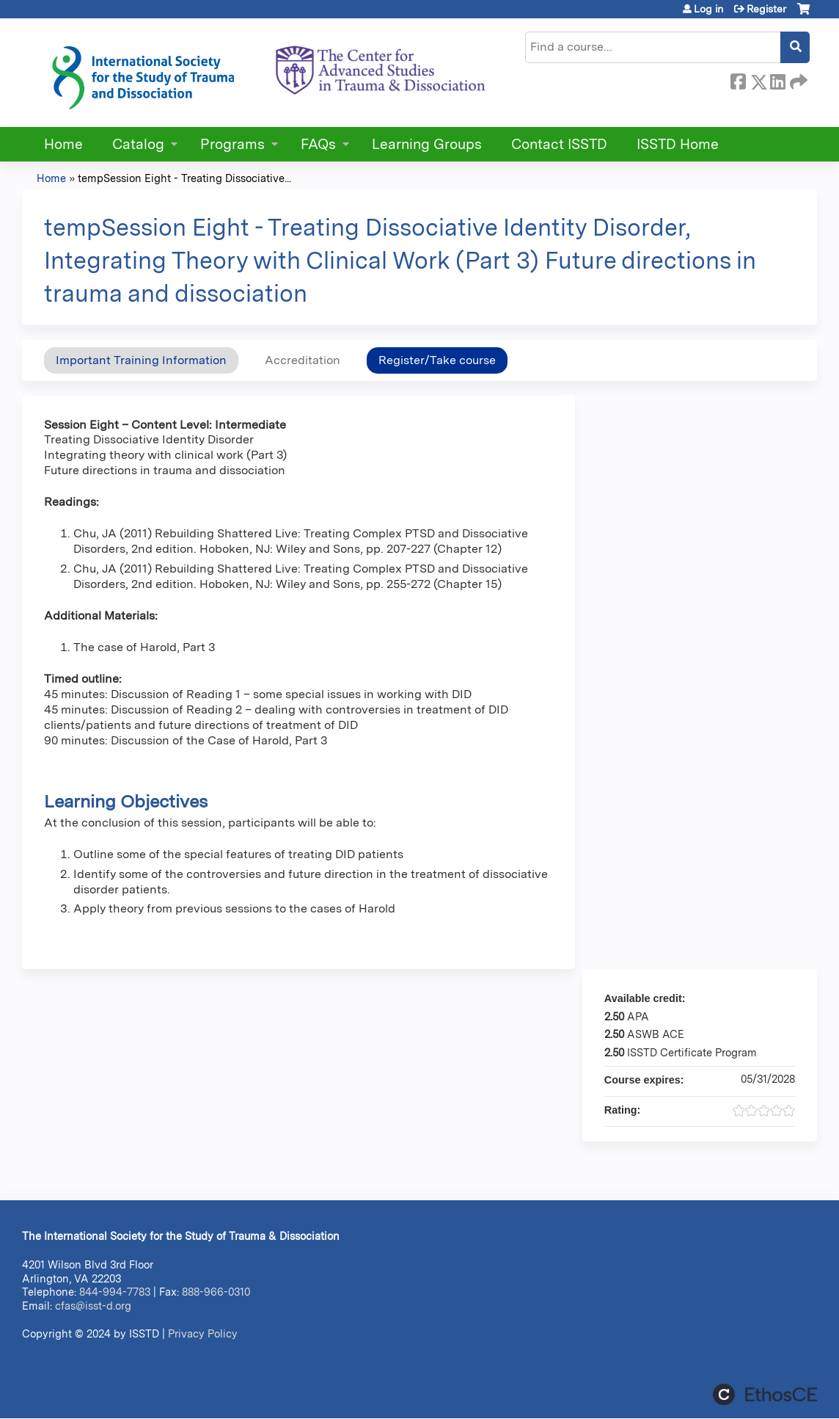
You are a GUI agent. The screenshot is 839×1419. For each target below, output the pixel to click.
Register (766, 9)
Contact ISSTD (559, 144)
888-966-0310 (216, 1291)
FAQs (318, 144)
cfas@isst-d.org (93, 1305)
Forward (797, 79)
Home (63, 144)
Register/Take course (437, 360)
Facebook (737, 79)
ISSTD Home (678, 144)
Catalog (138, 144)
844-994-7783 (114, 1291)
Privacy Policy (203, 1333)
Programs (232, 144)
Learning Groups (427, 144)
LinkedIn (777, 79)
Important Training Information (141, 360)
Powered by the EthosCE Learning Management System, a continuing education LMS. (765, 1394)
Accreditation (302, 360)
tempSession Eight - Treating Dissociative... (184, 178)
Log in (708, 9)
